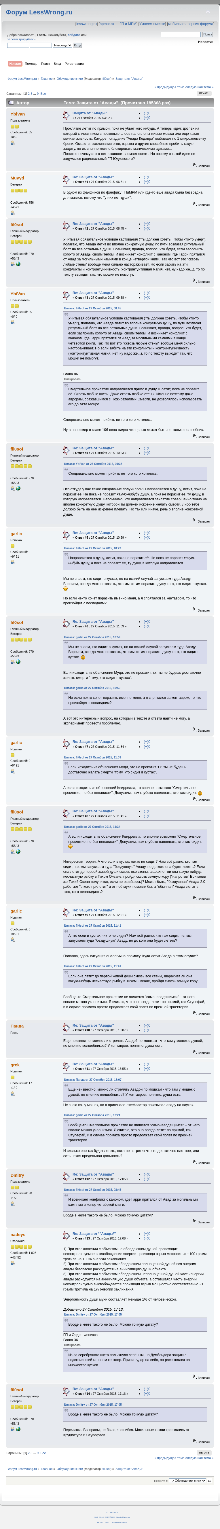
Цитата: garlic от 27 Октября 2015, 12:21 (92, 1115)
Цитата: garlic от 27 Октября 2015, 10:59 (92, 637)
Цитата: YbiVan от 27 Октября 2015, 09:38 (93, 463)
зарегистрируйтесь (21, 39)
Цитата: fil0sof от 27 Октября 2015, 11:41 (92, 925)
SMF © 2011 (110, 1517)
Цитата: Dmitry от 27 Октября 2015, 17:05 (93, 1314)
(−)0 (147, 118)
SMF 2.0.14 (99, 1517)
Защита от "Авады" (90, 113)
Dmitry (17, 1175)
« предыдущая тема (169, 87)
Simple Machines (123, 1517)
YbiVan (17, 113)
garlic (16, 533)
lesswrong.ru (86, 24)
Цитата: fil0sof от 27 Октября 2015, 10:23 (92, 548)
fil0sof (107, 78)
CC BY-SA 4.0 (112, 1512)
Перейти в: (161, 1480)
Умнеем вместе (152, 24)
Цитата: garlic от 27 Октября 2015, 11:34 (92, 826)
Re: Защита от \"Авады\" (94, 1234)
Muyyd (17, 177)
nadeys (17, 1234)
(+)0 (147, 113)
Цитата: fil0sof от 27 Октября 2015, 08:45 (92, 308)
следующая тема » (199, 87)
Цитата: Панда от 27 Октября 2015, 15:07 (93, 1079)
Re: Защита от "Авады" (93, 177)
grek (15, 1064)
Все (43, 93)
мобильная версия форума (190, 24)
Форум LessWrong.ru (39, 12)
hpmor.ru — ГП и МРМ (118, 24)
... (35, 93)
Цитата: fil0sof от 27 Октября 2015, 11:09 (92, 757)
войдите (74, 35)
